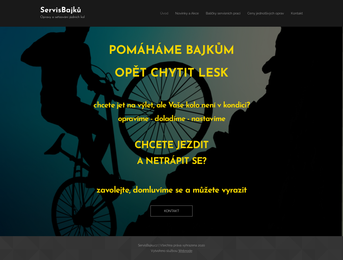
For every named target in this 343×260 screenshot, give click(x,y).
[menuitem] (157, 13)
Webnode (185, 251)
